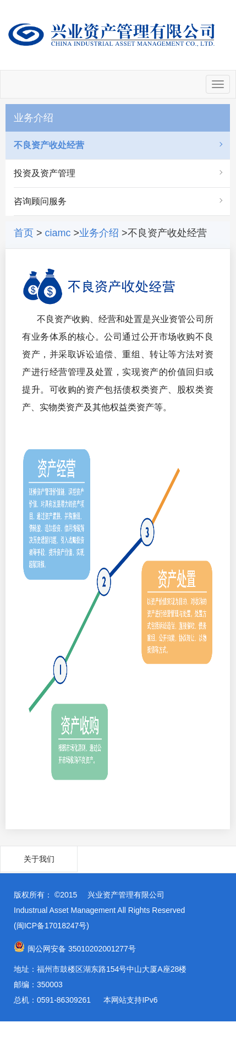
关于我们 (39, 859)
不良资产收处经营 (49, 145)
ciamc (58, 232)
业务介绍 (99, 232)
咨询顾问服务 (40, 201)
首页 (24, 232)
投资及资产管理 (44, 173)
